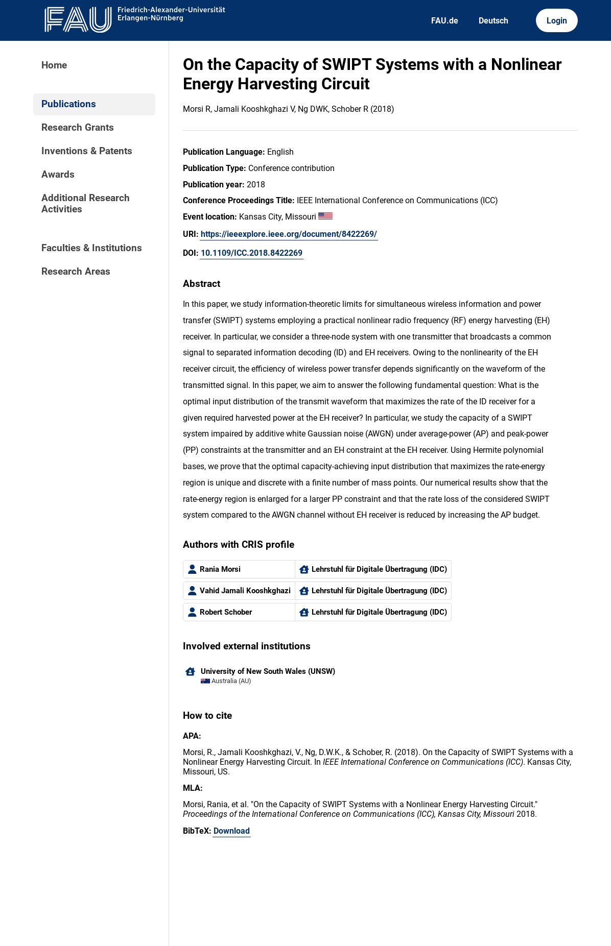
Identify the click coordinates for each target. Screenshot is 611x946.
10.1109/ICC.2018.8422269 (251, 253)
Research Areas (75, 271)
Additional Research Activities (85, 203)
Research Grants (77, 127)
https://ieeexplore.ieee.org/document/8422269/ (289, 234)
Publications (68, 104)
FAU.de (444, 21)
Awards (58, 174)
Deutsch (493, 21)
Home (54, 65)
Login (557, 21)
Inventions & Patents (86, 151)
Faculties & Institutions (91, 248)
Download (232, 831)
